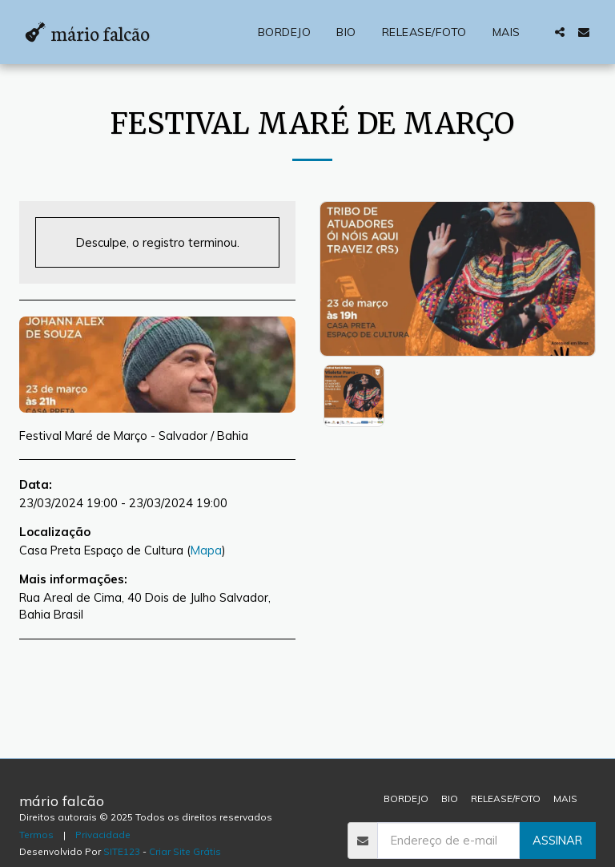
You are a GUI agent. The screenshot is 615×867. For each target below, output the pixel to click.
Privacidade (103, 835)
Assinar (557, 840)
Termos (36, 835)
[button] (560, 32)
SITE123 (121, 851)
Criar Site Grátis (185, 851)
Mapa (206, 550)
